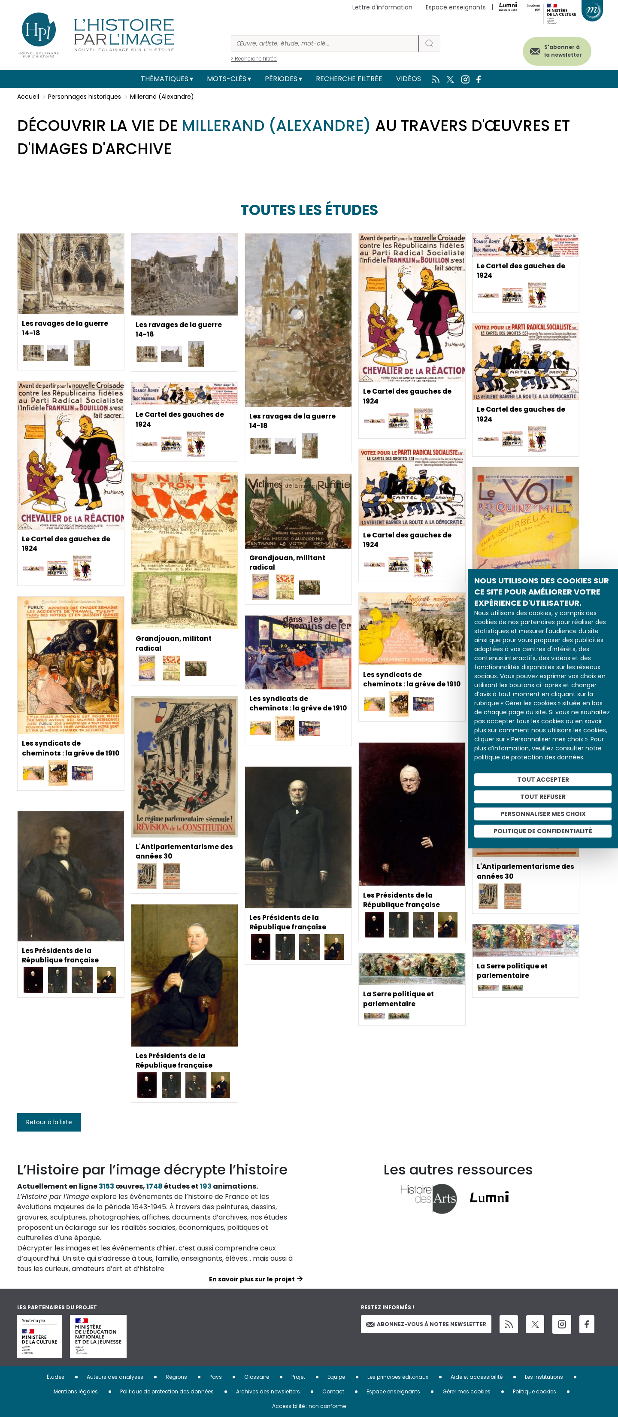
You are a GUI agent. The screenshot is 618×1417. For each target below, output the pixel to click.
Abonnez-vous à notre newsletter (426, 1324)
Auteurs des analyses (115, 1377)
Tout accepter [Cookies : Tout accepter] (543, 779)
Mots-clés (226, 79)
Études (55, 1377)
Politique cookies (534, 1391)
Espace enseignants (456, 7)
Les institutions (544, 1377)
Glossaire (256, 1377)
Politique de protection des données (167, 1391)
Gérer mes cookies (466, 1391)
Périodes (281, 79)
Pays (215, 1377)
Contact (333, 1391)
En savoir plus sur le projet (252, 1279)
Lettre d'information (382, 7)
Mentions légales (76, 1391)
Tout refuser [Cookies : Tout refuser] (543, 796)
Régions (176, 1377)
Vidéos (408, 79)
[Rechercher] (325, 43)
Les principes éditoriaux (397, 1377)
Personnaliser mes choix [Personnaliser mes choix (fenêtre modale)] (543, 814)
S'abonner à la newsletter (560, 50)
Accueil (28, 96)
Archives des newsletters (268, 1391)
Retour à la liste (49, 1122)
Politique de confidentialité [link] (543, 831)
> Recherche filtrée (254, 58)
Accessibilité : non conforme (309, 1406)
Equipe (336, 1377)
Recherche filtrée (349, 79)
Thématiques (164, 79)
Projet (298, 1377)
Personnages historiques (84, 96)
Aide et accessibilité (477, 1377)
